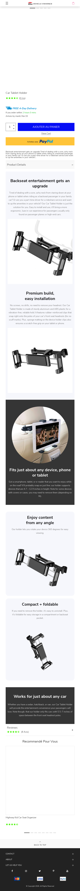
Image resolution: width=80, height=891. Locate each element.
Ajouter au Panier (46, 127)
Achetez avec (40, 141)
